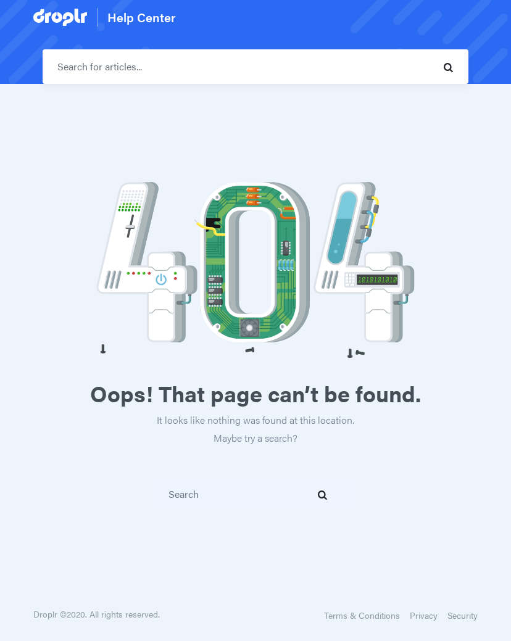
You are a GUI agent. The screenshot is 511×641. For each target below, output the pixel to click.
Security (462, 615)
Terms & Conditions (362, 615)
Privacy (424, 615)
